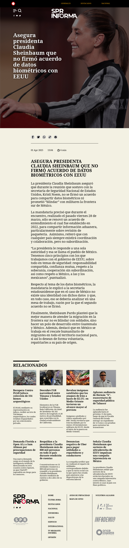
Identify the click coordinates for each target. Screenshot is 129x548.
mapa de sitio (76, 499)
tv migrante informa (54, 531)
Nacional (117, 3)
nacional (53, 508)
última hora (54, 500)
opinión (52, 537)
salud (51, 517)
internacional (55, 526)
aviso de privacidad (79, 495)
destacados (54, 504)
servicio (52, 522)
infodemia (53, 513)
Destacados (97, 3)
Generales (77, 3)
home (51, 495)
